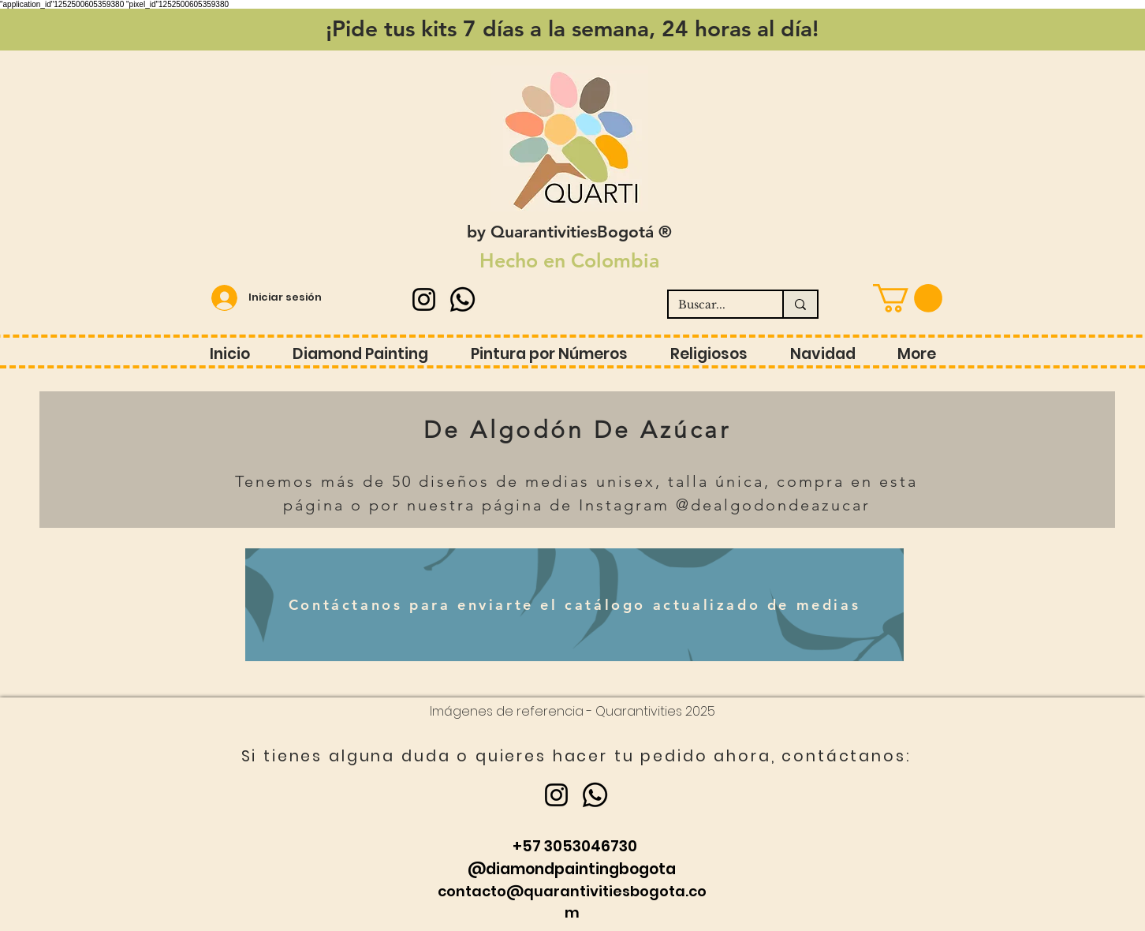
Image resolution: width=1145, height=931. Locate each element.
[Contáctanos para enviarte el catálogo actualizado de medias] (574, 604)
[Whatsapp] (462, 299)
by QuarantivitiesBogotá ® (569, 231)
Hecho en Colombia (569, 260)
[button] (907, 298)
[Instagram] (423, 299)
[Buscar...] (713, 305)
